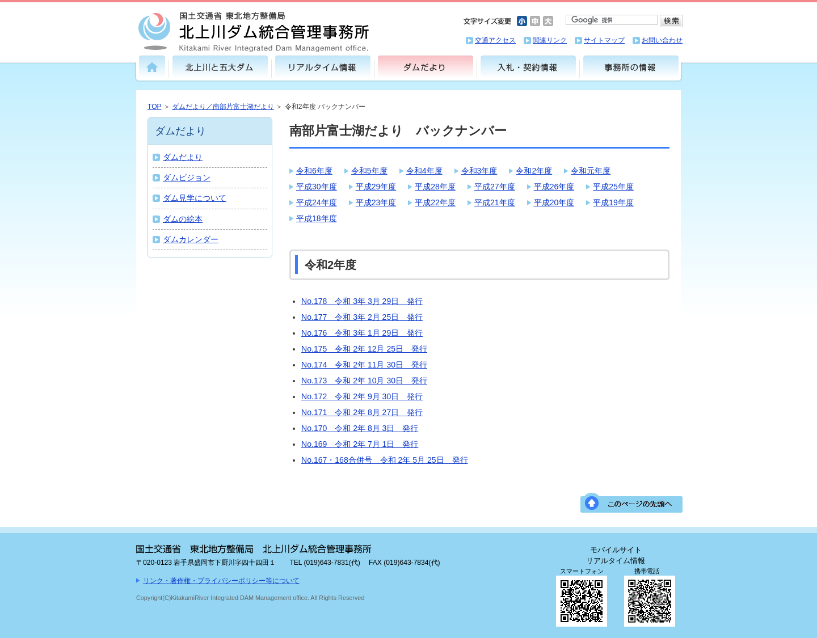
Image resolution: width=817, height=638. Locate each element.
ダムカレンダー (190, 239)
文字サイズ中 (535, 21)
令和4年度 (424, 170)
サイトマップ (604, 40)
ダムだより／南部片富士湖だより (223, 107)
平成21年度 (494, 202)
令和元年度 (590, 170)
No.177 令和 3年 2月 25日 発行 (362, 317)
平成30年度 (316, 186)
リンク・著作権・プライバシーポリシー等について (221, 581)
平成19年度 (613, 202)
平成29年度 (376, 186)
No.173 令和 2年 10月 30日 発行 (364, 380)
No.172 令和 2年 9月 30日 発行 (362, 396)
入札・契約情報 (528, 67)
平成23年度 (376, 202)
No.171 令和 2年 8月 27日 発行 (362, 412)
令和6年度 (314, 170)
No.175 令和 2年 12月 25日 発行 (364, 348)
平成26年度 (554, 186)
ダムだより (425, 67)
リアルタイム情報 (322, 67)
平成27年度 (494, 186)
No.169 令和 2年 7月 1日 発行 (359, 444)
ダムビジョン (186, 177)
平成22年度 (435, 202)
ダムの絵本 (183, 218)
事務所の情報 (631, 67)
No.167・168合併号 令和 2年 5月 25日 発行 (384, 459)
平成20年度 (554, 202)
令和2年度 (534, 170)
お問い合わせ (662, 40)
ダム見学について (194, 197)
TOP (154, 107)
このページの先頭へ (631, 503)
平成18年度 (316, 218)
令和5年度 (369, 170)
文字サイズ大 (548, 21)
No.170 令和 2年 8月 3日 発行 (359, 428)
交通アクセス (495, 40)
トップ (152, 67)
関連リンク (550, 40)
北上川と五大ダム (220, 67)
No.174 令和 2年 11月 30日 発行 (364, 364)
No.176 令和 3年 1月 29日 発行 (362, 332)
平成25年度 (613, 186)
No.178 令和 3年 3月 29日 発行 (362, 301)
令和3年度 (479, 170)
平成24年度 (316, 202)
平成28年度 (435, 186)
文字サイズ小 (522, 21)
